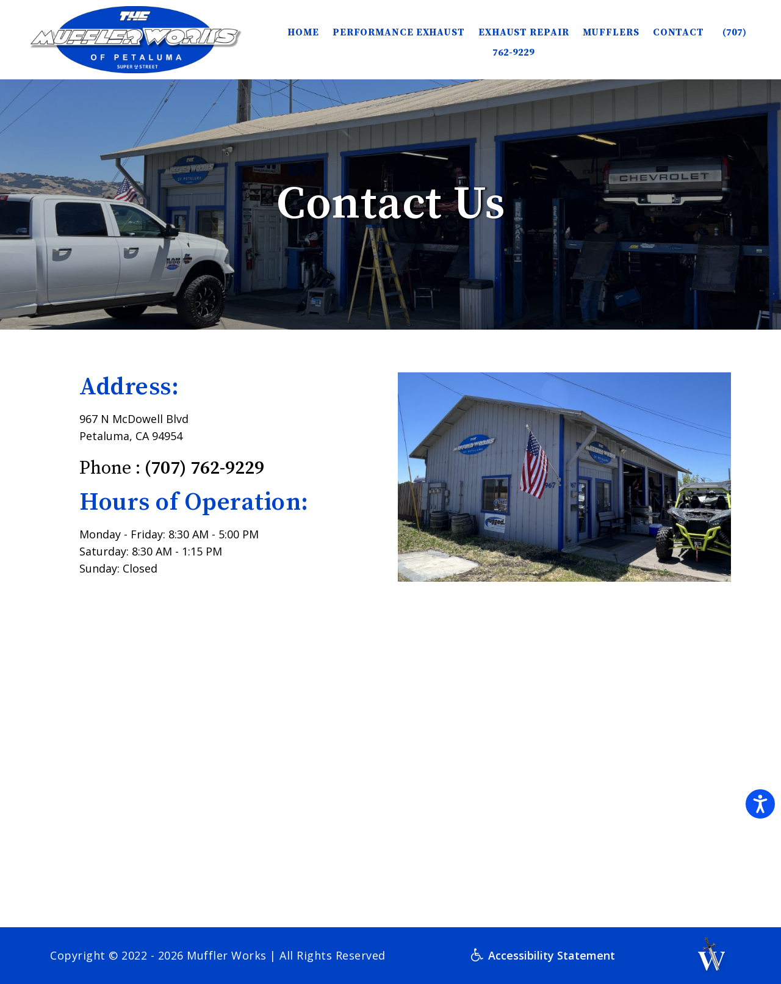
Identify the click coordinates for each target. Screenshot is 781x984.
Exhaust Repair (523, 32)
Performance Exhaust (399, 32)
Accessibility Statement (543, 955)
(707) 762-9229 (204, 468)
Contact (678, 32)
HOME (303, 32)
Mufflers (611, 32)
